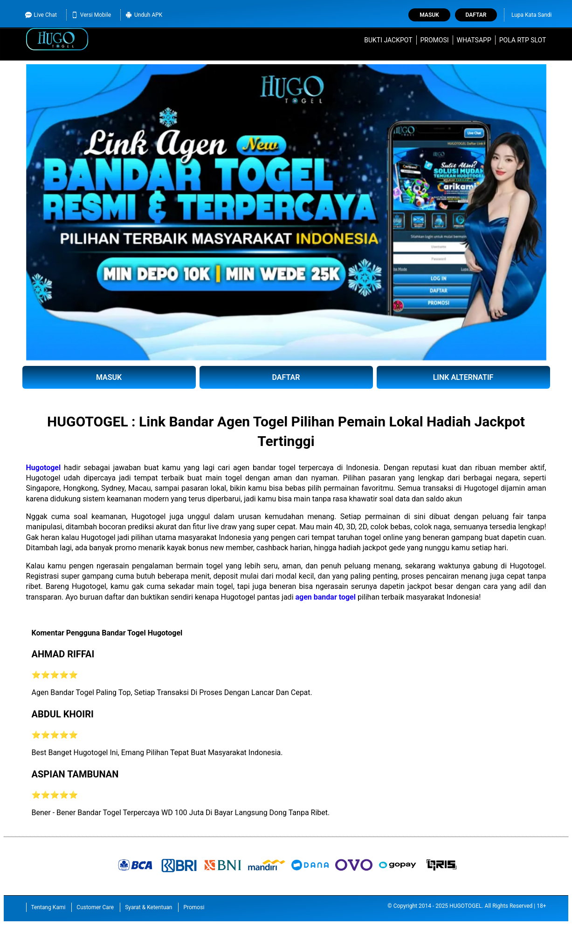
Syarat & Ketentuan (148, 907)
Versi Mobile (91, 15)
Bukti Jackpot (388, 40)
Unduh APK (143, 15)
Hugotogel (43, 467)
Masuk (429, 15)
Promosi (434, 40)
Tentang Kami (48, 907)
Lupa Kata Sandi (531, 15)
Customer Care (95, 907)
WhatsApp (474, 40)
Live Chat (41, 15)
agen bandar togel (326, 597)
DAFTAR (286, 377)
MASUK (109, 377)
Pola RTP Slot (522, 40)
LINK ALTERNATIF (463, 377)
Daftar (476, 15)
